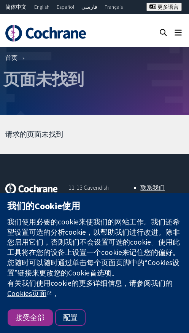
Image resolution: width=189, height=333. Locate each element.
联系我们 (152, 187)
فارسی (89, 6)
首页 (11, 57)
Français (114, 6)
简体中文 (16, 6)
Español (65, 6)
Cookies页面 (26, 293)
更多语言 (164, 6)
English (41, 6)
